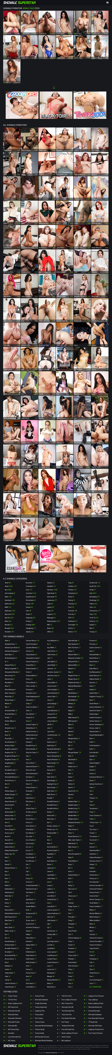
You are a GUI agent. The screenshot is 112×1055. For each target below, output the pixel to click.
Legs (50, 611)
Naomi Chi (73, 791)
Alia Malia (9, 682)
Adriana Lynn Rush (12, 647)
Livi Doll (50, 945)
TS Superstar (93, 1022)
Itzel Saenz (31, 983)
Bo (7, 934)
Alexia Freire (10, 679)
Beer (7, 878)
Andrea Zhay (10, 745)
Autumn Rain (10, 819)
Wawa (92, 910)
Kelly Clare (52, 791)
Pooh (71, 980)
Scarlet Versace (95, 717)
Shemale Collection (14, 1018)
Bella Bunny (9, 892)
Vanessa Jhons (95, 861)
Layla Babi (51, 875)
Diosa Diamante (32, 773)
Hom (28, 966)
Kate (49, 773)
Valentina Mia (95, 850)
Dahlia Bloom (31, 728)
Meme (71, 689)
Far (28, 868)
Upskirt (92, 625)
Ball (7, 857)
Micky (71, 707)
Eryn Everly (30, 843)
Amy (7, 735)
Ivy (49, 644)
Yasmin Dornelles (96, 941)
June (50, 738)
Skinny (72, 632)
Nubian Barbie (74, 875)
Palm (71, 910)
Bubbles (8, 966)
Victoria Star (94, 896)
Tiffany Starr (95, 822)
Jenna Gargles (53, 689)
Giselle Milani (31, 906)
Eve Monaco (31, 861)
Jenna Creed (52, 686)
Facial (29, 607)
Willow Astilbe (94, 920)
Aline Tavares (10, 693)
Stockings (94, 600)
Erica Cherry (31, 826)
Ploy (70, 973)
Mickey (71, 703)
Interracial (52, 597)
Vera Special (94, 882)
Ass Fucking (10, 593)
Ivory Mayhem (53, 640)
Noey (71, 864)
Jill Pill (50, 724)
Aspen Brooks (11, 801)
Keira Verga (52, 787)
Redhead (72, 621)
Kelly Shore (52, 794)
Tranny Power (40, 996)
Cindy (29, 703)
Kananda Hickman (54, 749)
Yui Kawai (93, 959)
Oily (70, 892)
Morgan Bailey (74, 752)
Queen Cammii (95, 647)
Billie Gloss (9, 920)
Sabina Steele (95, 679)
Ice (28, 980)
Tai (91, 791)
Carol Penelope (32, 644)
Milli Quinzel (73, 721)
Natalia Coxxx (74, 808)
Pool (71, 607)
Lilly (49, 924)
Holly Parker (31, 959)
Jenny (50, 700)
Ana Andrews (10, 742)
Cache (8, 969)
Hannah (29, 941)
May (70, 672)
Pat (70, 934)
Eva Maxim (31, 854)
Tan (91, 794)
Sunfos (92, 770)
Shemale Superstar (51, 1052)
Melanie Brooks (74, 682)
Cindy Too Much (32, 707)
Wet (91, 628)
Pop (70, 983)
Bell (7, 882)
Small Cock (94, 583)
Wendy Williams (95, 913)
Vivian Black (94, 903)
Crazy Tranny (12, 996)
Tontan (92, 833)
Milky (70, 714)
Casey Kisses (31, 654)
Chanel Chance (32, 661)
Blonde (9, 625)
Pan (70, 913)
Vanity (92, 868)
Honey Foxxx (31, 973)
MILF (49, 625)
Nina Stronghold (74, 854)
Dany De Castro (32, 752)
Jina (49, 728)
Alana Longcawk (11, 668)
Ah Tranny (11, 1040)
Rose (92, 665)
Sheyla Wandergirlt (96, 735)
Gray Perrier (31, 924)
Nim (70, 850)
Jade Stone (52, 651)
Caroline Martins (32, 647)
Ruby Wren (93, 668)
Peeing (71, 600)
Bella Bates (10, 889)
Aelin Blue (9, 654)
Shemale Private (14, 1022)
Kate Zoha (51, 777)
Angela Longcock (11, 749)
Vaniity (93, 864)
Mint (70, 735)
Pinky (71, 969)
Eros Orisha (31, 840)
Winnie (92, 927)
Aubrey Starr (10, 815)
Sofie (92, 749)
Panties (72, 590)
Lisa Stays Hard (53, 941)
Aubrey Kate (10, 812)
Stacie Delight (94, 763)
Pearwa (72, 952)
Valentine (93, 854)
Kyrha (50, 864)
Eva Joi (29, 847)
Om (70, 899)
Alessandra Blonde (12, 672)
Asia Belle (9, 798)
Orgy (71, 583)
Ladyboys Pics (40, 1011)
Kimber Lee (52, 829)
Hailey (28, 934)
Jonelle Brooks (53, 735)
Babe (8, 597)
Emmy (29, 822)
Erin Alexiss (31, 833)
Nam (71, 770)
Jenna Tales (52, 696)
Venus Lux (94, 878)
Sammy (93, 682)
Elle (28, 805)
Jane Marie (52, 661)
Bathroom (10, 604)
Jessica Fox (52, 714)
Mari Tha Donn (74, 647)
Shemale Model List (95, 1007)
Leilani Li (51, 889)
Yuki (91, 962)
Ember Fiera (31, 808)
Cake (7, 976)
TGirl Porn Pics (67, 996)
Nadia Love (73, 766)
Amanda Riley (11, 714)
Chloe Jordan (31, 686)
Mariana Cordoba (75, 658)
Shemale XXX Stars (95, 1026)
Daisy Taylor (31, 738)
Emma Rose (31, 819)
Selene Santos (95, 721)
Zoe (91, 976)
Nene (71, 833)
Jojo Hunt (51, 731)
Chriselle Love (31, 693)
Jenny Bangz (52, 703)
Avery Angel (10, 829)
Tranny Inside (39, 1033)
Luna (50, 966)
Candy (8, 980)
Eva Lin (29, 850)
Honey (29, 969)
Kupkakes (51, 854)
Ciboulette (30, 700)
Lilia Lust (51, 917)
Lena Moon (51, 896)
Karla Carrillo (53, 763)
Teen (92, 607)
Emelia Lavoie (31, 812)
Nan (70, 773)
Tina (91, 826)
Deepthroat (31, 597)
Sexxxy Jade (94, 728)
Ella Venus (30, 801)
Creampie (31, 586)
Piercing (72, 604)
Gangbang (31, 628)
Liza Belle (51, 948)
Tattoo (93, 604)
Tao (91, 801)
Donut (29, 784)
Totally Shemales (41, 1003)
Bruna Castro (10, 959)
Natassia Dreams (75, 822)
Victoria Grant (95, 892)
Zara (92, 969)
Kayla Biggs (52, 780)
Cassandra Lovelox (33, 658)
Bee (7, 875)
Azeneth (9, 840)
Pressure (93, 640)
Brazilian (9, 632)
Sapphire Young (96, 696)
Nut (70, 882)
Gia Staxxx (30, 892)
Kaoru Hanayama (54, 756)
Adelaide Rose (11, 644)
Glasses (51, 583)
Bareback (10, 600)
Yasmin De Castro (96, 938)
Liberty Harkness (54, 913)
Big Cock (10, 614)
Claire (29, 710)
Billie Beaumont (11, 917)
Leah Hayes (52, 878)
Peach (71, 945)
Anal (8, 583)
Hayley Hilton (31, 945)
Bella (7, 885)
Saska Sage (94, 714)
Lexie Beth (51, 906)
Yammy (93, 934)
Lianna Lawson (53, 910)
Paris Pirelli (72, 931)
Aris (7, 787)
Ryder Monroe (95, 675)
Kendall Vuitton (53, 808)
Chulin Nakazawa (33, 696)
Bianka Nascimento (12, 913)
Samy (92, 686)
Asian (9, 586)
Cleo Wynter (31, 714)
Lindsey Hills (52, 934)
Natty (71, 826)
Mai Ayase (51, 973)
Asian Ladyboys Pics (15, 1003)
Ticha (92, 819)
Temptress (93, 808)
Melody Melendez (75, 686)
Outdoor (72, 586)
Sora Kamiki (94, 752)
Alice (7, 686)
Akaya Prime (10, 665)
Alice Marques (10, 689)
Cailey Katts (10, 973)
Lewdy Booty (52, 899)
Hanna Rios (31, 938)
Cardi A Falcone (11, 983)
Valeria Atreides (96, 857)
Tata (92, 805)
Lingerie (51, 614)
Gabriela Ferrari (32, 889)
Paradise (72, 924)
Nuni (70, 878)
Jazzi (50, 679)
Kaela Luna (52, 742)
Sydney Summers (96, 784)
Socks (92, 590)
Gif (28, 896)
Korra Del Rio (52, 847)
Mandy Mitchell (53, 980)
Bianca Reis (10, 910)
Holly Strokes (31, 962)
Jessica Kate (52, 717)
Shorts (71, 628)
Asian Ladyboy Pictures (70, 1033)
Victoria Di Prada (96, 889)
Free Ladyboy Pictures (69, 1000)
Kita (49, 840)
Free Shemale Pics (68, 1029)
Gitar (28, 910)
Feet (28, 611)
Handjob (51, 586)
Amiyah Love (10, 728)
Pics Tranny (39, 1018)
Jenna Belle (52, 682)
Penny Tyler (73, 955)
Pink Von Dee (73, 966)
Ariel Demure (10, 780)
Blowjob (9, 628)
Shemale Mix (12, 1026)
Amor (8, 731)
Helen (29, 948)
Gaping (30, 632)
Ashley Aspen (10, 791)
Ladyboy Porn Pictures (96, 996)
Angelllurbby (10, 763)
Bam (7, 861)
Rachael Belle (95, 654)
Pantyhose (73, 593)
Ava (7, 822)
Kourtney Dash (53, 850)
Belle (7, 899)
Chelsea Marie (32, 675)
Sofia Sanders (94, 745)
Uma (92, 843)
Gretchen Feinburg (33, 927)
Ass (8, 590)
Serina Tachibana (96, 724)
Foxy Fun (30, 882)
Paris (71, 927)
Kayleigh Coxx (53, 784)
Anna (8, 766)
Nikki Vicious (73, 847)
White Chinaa (95, 917)
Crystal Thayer (32, 724)
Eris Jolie (30, 836)
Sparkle (93, 756)
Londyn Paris (52, 959)
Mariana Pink (73, 661)
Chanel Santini (32, 668)
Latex (50, 604)
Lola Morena (52, 955)
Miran (71, 742)
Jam (49, 658)
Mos (70, 756)
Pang (71, 920)
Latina (50, 607)
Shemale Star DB (14, 1011)
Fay (28, 871)
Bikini (8, 621)
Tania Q (93, 798)
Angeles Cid (10, 752)
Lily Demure (52, 931)
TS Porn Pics (12, 1000)
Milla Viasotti (73, 717)
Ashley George (11, 794)
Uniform (93, 621)
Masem (72, 668)
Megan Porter (74, 675)
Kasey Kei (51, 770)
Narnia (71, 794)
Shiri (92, 738)
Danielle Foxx (31, 745)
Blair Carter (10, 927)
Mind (71, 728)
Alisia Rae (9, 696)
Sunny (92, 773)
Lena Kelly (51, 892)
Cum (29, 590)
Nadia (71, 763)
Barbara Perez (11, 868)
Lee (49, 882)
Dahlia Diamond (32, 735)
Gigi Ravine (31, 899)
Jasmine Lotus (53, 675)
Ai (6, 661)
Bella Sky (9, 896)
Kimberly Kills (52, 833)
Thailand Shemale (68, 1026)
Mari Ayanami (74, 644)
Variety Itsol (94, 875)
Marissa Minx (73, 665)
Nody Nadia (73, 861)
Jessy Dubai (52, 721)
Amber (8, 717)
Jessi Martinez (53, 710)
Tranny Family (40, 1029)
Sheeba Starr (95, 731)
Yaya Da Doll (94, 948)
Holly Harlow (31, 955)
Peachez (72, 948)
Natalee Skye (73, 801)
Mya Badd (72, 759)
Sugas (92, 766)
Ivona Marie (31, 987)
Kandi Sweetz (53, 752)
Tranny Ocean (40, 1022)
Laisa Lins (51, 868)
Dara (28, 759)
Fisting (29, 621)
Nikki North (73, 843)
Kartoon (51, 766)
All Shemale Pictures (42, 1037)
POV (71, 618)
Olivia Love (73, 896)
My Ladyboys (66, 1040)
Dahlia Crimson (32, 731)
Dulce (29, 794)
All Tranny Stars (13, 1029)
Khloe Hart (51, 815)
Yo (91, 952)
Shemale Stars (13, 1014)
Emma (29, 815)
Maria (71, 651)
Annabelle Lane (11, 770)
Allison (8, 703)
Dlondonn (30, 777)
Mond (71, 749)
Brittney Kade (10, 945)
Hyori (29, 976)
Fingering (30, 618)
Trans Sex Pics (67, 1014)
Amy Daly (9, 738)
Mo (70, 745)
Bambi (8, 864)
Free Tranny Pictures (95, 1033)
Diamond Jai (31, 770)
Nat (70, 798)
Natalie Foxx (73, 812)
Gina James (30, 903)
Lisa (49, 938)
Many (50, 983)
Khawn (50, 812)
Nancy (71, 780)
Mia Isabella (73, 696)
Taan (92, 787)
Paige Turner (73, 906)
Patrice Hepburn (74, 938)
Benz (7, 906)
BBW (8, 607)
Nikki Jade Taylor (75, 840)
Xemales (11, 1033)
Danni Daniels (31, 749)
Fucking (30, 625)
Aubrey (8, 808)
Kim (49, 822)
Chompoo (30, 689)
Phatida (72, 959)
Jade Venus (52, 654)
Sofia (92, 742)
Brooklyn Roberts (12, 948)
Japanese (52, 600)
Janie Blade (52, 665)
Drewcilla (30, 791)
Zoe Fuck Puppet (96, 980)
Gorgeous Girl (31, 913)
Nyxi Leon (72, 889)
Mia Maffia (73, 700)
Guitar (29, 931)
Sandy (92, 689)
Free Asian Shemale (68, 1018)
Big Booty (10, 611)
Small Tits (94, 586)
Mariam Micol (74, 654)
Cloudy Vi (30, 717)
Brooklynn (9, 952)
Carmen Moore (32, 640)
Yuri (91, 966)
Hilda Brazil (31, 952)
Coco (29, 721)
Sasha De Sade (95, 710)
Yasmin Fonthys (95, 945)
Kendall (50, 798)
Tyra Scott (94, 840)
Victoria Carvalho (96, 885)
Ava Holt (9, 826)
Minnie (71, 731)
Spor (92, 759)
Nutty (71, 885)
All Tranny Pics (13, 1007)
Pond (71, 976)
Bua (7, 962)
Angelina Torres (12, 759)
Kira (49, 836)
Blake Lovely (10, 931)
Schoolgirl (73, 625)
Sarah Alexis (94, 703)
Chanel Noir (31, 665)
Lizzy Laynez (52, 952)
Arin (7, 784)
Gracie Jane (31, 920)
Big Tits (9, 618)
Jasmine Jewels (54, 672)
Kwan (50, 857)
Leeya (50, 885)
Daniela (29, 742)
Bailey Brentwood (11, 850)
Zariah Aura (94, 973)
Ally (7, 707)
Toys (93, 614)
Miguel (71, 710)
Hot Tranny (65, 1022)
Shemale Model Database (44, 1026)
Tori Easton (94, 836)
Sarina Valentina (96, 707)
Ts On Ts (93, 618)
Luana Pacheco (53, 962)
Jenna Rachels (53, 693)
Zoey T (92, 983)
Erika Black (30, 829)
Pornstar (72, 611)
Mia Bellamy (73, 693)
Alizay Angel (10, 700)
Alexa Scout (10, 675)
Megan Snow (73, 679)
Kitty (49, 843)
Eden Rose (30, 798)
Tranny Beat (39, 1014)
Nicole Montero (75, 836)
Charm (29, 672)
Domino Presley (32, 780)
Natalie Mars (73, 815)
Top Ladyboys (93, 1000)
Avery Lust (9, 833)
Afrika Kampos (11, 658)
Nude (50, 628)
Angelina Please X (12, 756)
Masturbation (53, 621)
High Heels (51, 593)
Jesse (50, 707)
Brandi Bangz (10, 941)
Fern (28, 875)
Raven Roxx (94, 661)
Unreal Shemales (94, 1011)
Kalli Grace (51, 745)
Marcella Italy (73, 640)
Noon (71, 871)
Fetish (29, 614)
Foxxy (29, 878)
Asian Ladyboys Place (95, 1003)
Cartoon (30, 651)
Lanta (50, 871)
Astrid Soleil (9, 805)
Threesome (95, 611)
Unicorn (93, 847)
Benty (8, 903)
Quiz (92, 651)
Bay (7, 871)
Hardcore (52, 590)
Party (71, 597)
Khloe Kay (51, 819)
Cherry (29, 679)
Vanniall (92, 871)
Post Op (72, 614)
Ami (7, 724)
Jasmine (51, 668)
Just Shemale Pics (14, 1037)
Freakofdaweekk (33, 885)
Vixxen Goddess (95, 906)
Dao (28, 756)
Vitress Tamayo (96, 899)
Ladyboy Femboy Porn (96, 1029)
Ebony (30, 604)
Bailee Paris (10, 847)
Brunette (30, 583)
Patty (71, 941)
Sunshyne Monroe (96, 777)
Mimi (71, 724)
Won (91, 931)
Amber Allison (10, 721)
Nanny (71, 784)
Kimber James (53, 826)
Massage (51, 618)
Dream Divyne (32, 787)
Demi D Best (31, 763)
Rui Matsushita (95, 672)
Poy (70, 987)
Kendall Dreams (53, 801)
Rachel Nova (94, 658)
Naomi (71, 787)
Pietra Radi (72, 962)
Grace (29, 917)
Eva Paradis (31, 857)
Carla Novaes (10, 987)
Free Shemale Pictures (96, 1018)
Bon (7, 938)
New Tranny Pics (67, 1003)
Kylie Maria (52, 861)
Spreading (94, 597)
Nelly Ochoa (73, 829)
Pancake (72, 917)
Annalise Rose (10, 773)
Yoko (92, 955)
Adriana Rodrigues (12, 651)
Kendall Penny (53, 805)
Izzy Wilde (51, 647)
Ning (70, 857)
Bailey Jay (10, 854)
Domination (31, 600)
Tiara (92, 812)
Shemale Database (41, 1000)
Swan (92, 780)
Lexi (49, 903)
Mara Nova (51, 987)
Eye (28, 864)
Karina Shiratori (53, 759)
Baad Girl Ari (10, 843)
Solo (92, 593)
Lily (49, 927)
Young (93, 632)
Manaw (50, 976)
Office (50, 632)
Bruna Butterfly (11, 955)
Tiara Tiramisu (95, 815)
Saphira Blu (94, 693)
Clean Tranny (66, 1037)
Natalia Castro (74, 805)
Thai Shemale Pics (68, 1011)
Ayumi (7, 836)
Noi (70, 868)
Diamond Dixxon (32, 766)
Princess (93, 644)
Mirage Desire (74, 738)
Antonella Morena (12, 777)
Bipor (7, 924)
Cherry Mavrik (32, 682)
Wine (92, 924)
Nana (71, 777)
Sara (92, 700)
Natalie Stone (73, 819)
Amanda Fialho (11, 710)
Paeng (71, 903)
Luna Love (51, 969)
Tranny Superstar (41, 1007)
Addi (7, 640)
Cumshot (31, 593)
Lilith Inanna (52, 920)
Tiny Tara (93, 829)
